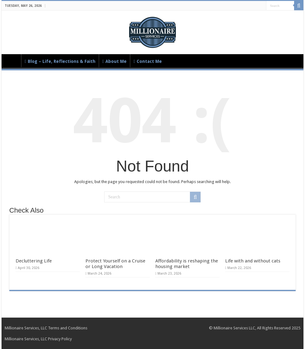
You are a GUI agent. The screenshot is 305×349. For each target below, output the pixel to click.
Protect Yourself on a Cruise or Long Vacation (115, 263)
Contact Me (147, 61)
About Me (114, 61)
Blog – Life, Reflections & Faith (60, 61)
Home (13, 60)
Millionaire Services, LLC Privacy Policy (38, 339)
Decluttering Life (34, 261)
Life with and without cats (252, 261)
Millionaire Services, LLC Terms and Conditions (46, 328)
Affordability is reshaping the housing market (186, 263)
